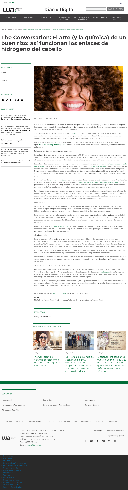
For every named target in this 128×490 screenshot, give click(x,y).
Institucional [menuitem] (11, 17)
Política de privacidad (115, 431)
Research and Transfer (12, 480)
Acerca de (100, 421)
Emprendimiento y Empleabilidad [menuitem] (81, 18)
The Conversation (59, 294)
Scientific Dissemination (12, 487)
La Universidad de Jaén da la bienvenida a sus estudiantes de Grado (15, 162)
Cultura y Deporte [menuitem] (99, 17)
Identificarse (113, 421)
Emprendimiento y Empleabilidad (56, 405)
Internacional (90, 400)
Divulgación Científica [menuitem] (117, 18)
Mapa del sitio (64, 421)
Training (6, 475)
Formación (47, 400)
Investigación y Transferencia (13, 405)
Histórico (19, 421)
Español (11, 2)
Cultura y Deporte (92, 405)
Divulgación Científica (14, 29)
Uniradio (51, 421)
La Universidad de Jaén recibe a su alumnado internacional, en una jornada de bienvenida (15, 142)
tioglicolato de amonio (97, 166)
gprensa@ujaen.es (33, 445)
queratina (77, 133)
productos (61, 226)
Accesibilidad (86, 421)
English (5, 2)
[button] (78, 89)
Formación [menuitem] (28, 17)
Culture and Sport (10, 485)
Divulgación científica (42, 317)
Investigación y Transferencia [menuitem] (64, 18)
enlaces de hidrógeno (58, 180)
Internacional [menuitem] (46, 17)
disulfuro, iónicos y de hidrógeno (52, 145)
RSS (75, 421)
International (8, 477)
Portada (3, 29)
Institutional (8, 473)
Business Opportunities (12, 482)
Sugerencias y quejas (115, 436)
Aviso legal (98, 431)
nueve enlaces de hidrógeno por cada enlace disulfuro (99, 182)
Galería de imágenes (35, 421)
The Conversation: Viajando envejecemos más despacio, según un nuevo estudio (46, 361)
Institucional (7, 400)
